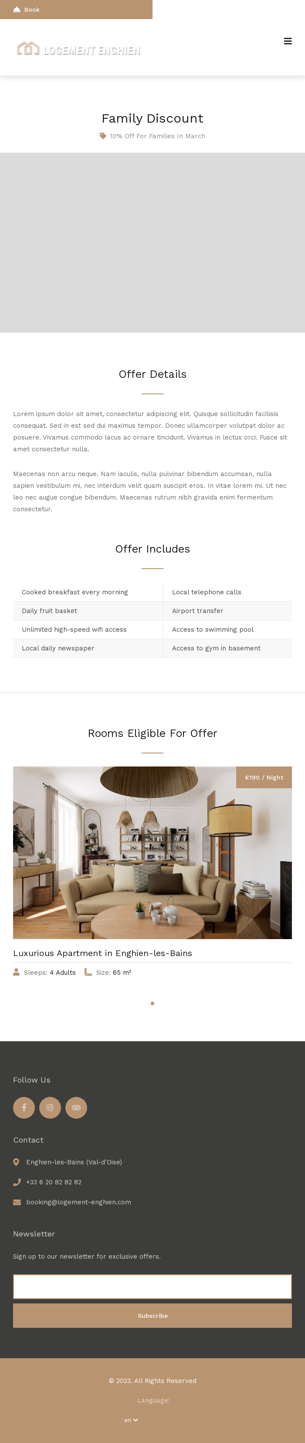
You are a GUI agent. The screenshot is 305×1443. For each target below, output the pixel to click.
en (131, 1419)
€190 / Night (264, 777)
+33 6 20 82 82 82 (53, 1182)
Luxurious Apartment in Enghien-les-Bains (102, 953)
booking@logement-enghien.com (78, 1202)
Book (26, 9)
